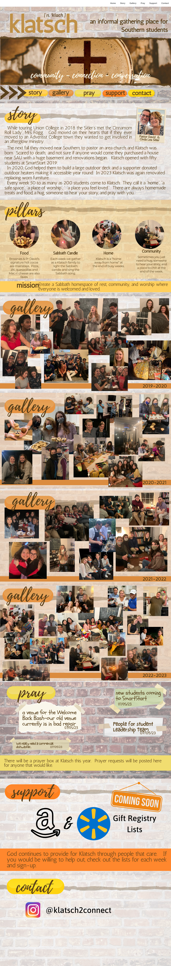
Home (113, 3)
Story (122, 3)
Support (153, 3)
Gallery (133, 3)
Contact (165, 3)
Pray (143, 3)
